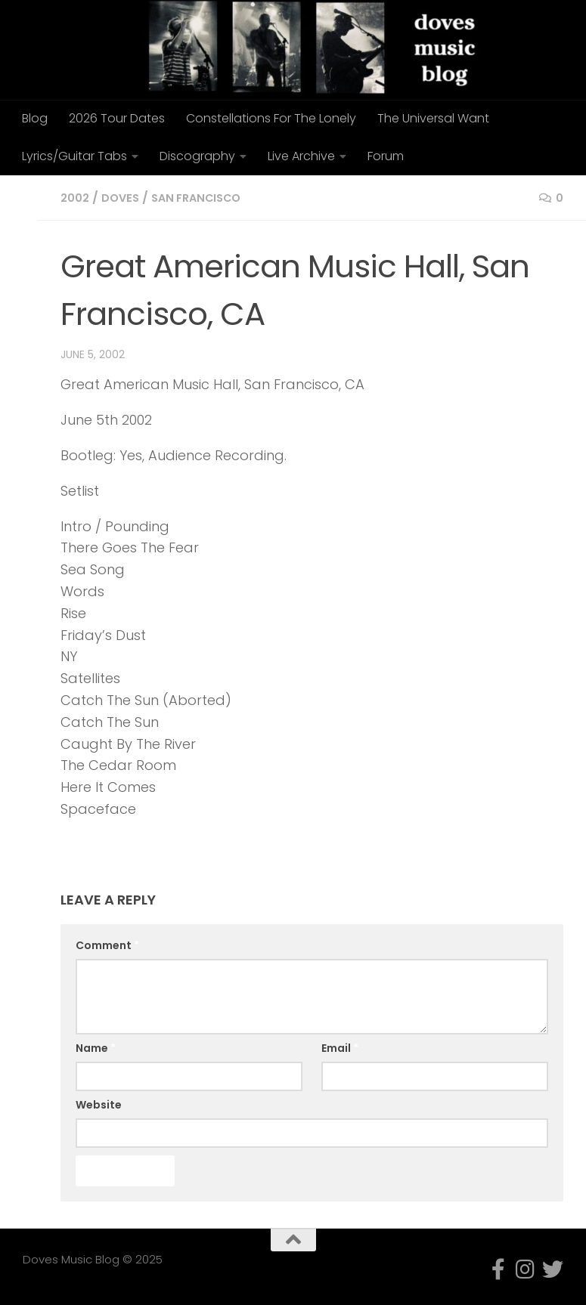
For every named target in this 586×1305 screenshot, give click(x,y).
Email (339, 1048)
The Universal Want (433, 118)
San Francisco (206, 197)
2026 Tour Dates (117, 118)
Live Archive (301, 156)
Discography (197, 156)
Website (99, 1104)
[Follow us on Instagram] (525, 1269)
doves (124, 197)
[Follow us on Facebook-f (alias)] (498, 1269)
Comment (107, 945)
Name (96, 1048)
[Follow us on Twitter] (552, 1269)
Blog (35, 118)
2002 (76, 197)
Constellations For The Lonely (271, 118)
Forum (385, 156)
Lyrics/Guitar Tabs (74, 156)
